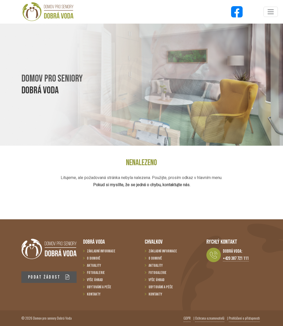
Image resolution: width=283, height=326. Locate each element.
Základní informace (101, 251)
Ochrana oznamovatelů (209, 318)
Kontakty (94, 294)
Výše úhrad (95, 280)
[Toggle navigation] (270, 12)
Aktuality (94, 265)
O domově (93, 258)
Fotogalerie (96, 272)
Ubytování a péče (99, 287)
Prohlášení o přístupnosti (244, 318)
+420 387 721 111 (236, 258)
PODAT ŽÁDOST (49, 277)
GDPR (187, 318)
